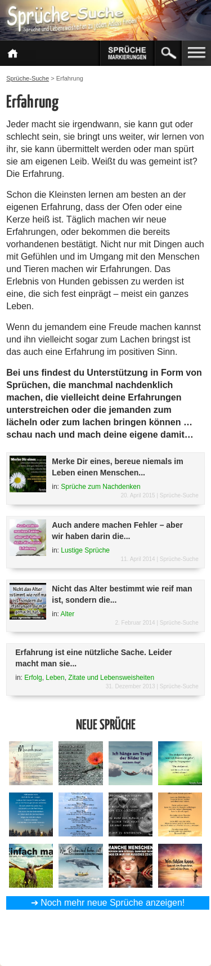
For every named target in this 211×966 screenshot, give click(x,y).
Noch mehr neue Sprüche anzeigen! (113, 902)
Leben (55, 678)
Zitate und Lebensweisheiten (111, 678)
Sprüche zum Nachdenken (100, 487)
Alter (68, 614)
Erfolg (33, 678)
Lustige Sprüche (85, 550)
